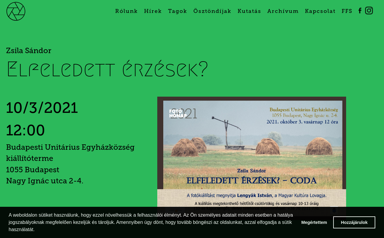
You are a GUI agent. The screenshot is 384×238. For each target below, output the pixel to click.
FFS (347, 11)
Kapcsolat (320, 11)
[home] (23, 10)
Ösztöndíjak (212, 11)
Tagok (177, 11)
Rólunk (126, 11)
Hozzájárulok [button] (354, 222)
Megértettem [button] (314, 222)
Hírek (153, 11)
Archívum (283, 11)
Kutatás (249, 11)
